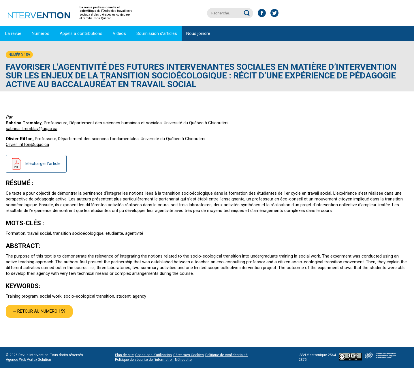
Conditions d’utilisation (153, 355)
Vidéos (119, 33)
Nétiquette (183, 360)
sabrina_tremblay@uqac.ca (31, 128)
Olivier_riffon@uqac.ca (27, 144)
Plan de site (124, 355)
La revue (13, 33)
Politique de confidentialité (226, 355)
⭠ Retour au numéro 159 (39, 311)
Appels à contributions (81, 33)
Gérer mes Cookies (188, 355)
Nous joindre (198, 33)
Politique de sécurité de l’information (144, 360)
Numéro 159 (19, 55)
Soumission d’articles (156, 33)
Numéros (40, 33)
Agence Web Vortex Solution (28, 360)
